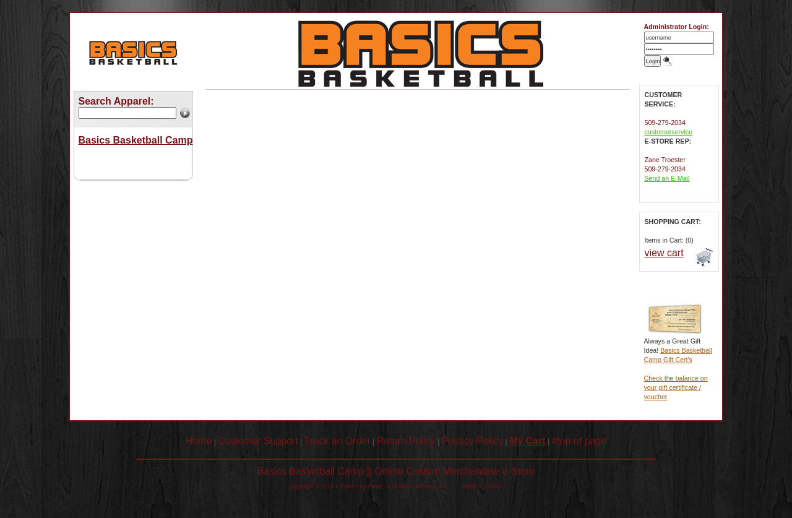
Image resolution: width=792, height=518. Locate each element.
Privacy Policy (473, 441)
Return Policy (406, 441)
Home (199, 441)
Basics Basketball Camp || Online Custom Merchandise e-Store (396, 471)
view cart (664, 253)
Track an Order (337, 441)
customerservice (669, 132)
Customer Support (258, 441)
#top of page (578, 441)
